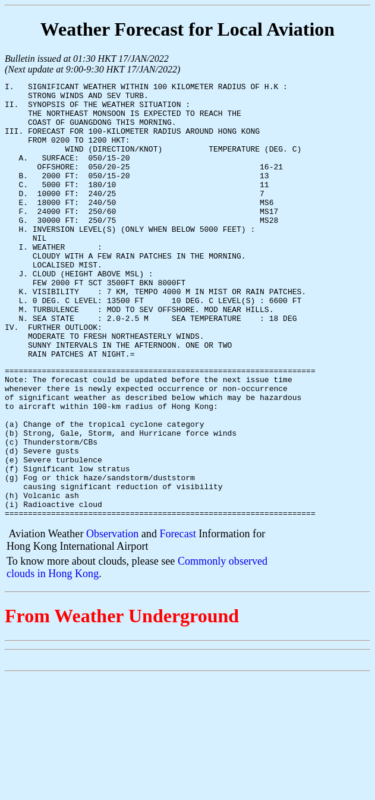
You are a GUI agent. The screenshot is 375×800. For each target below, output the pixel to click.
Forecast (177, 619)
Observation (112, 619)
